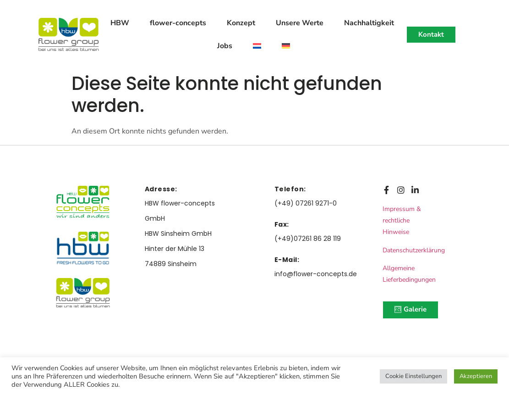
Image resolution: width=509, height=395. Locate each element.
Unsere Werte (299, 23)
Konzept (241, 23)
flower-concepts (178, 23)
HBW (119, 23)
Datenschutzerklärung (414, 250)
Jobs (224, 46)
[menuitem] (257, 45)
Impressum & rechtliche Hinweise (402, 220)
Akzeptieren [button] (476, 376)
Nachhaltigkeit (369, 23)
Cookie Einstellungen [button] (413, 376)
